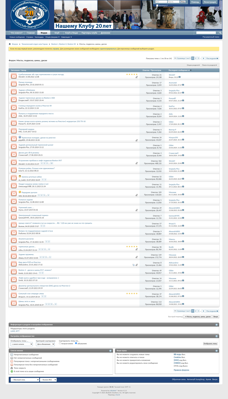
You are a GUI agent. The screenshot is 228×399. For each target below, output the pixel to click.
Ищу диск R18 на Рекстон (30, 262)
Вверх (215, 317)
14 (160, 278)
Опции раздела (192, 65)
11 (160, 184)
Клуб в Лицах (71, 33)
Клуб (57, 33)
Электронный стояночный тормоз (33, 215)
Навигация (65, 37)
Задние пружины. (26, 254)
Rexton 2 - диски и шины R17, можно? (35, 270)
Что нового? (16, 33)
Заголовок (15, 70)
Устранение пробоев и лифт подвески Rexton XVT (40, 160)
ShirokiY (21, 77)
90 (160, 247)
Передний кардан (26, 129)
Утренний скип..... (26, 207)
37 (160, 294)
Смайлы (177, 357)
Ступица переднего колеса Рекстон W (35, 105)
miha (20, 250)
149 (160, 255)
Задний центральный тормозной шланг (36, 145)
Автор (23, 70)
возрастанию (66, 343)
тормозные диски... (27, 246)
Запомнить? (162, 6)
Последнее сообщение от (180, 70)
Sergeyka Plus (24, 85)
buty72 (21, 171)
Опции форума (51, 37)
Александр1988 (25, 186)
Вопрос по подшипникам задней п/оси (36, 231)
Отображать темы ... (19, 341)
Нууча (21, 210)
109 (160, 192)
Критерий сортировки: (46, 341)
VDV (20, 196)
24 (160, 137)
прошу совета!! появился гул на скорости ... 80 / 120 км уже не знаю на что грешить (55, 223)
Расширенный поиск (211, 37)
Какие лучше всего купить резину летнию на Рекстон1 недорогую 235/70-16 (52, 121)
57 (160, 224)
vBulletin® (113, 391)
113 (160, 302)
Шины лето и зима (27, 301)
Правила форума (181, 370)
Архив (208, 379)
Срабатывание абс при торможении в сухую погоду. (41, 74)
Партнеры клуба (89, 33)
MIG (20, 131)
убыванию (81, 343)
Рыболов (22, 233)
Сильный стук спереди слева (31, 293)
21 (160, 75)
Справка (29, 37)
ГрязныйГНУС (24, 218)
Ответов (146, 70)
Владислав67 (24, 100)
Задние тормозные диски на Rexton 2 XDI (37, 98)
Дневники (105, 33)
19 (51, 163)
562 (160, 161)
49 (160, 270)
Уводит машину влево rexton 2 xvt (33, 184)
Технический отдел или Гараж (35, 44)
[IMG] (176, 360)
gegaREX (22, 140)
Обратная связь (179, 379)
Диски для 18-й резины (29, 152)
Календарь (39, 37)
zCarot (117, 395)
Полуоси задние (26, 199)
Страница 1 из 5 (184, 58)
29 (160, 208)
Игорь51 (22, 297)
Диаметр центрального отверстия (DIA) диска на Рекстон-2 (44, 285)
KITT (18, 331)
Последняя (212, 58)
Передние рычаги (29, 192)
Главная (31, 33)
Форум (44, 33)
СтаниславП (23, 155)
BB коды (177, 354)
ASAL (20, 116)
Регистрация (210, 2)
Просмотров (156, 70)
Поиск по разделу (208, 65)
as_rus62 (22, 180)
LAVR (13, 331)
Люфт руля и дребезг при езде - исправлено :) (39, 278)
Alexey (21, 258)
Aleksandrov (23, 265)
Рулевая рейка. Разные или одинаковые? (37, 168)
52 (160, 177)
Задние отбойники (27, 90)
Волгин (21, 226)
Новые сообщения (17, 37)
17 (160, 83)
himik (21, 273)
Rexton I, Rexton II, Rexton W (63, 44)
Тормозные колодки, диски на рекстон (38, 137)
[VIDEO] (177, 363)
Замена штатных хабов (32, 177)
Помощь (195, 2)
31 (160, 239)
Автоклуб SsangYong (195, 379)
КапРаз (21, 108)
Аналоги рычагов (26, 239)
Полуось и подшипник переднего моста (36, 113)
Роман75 (22, 124)
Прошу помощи (25, 82)
